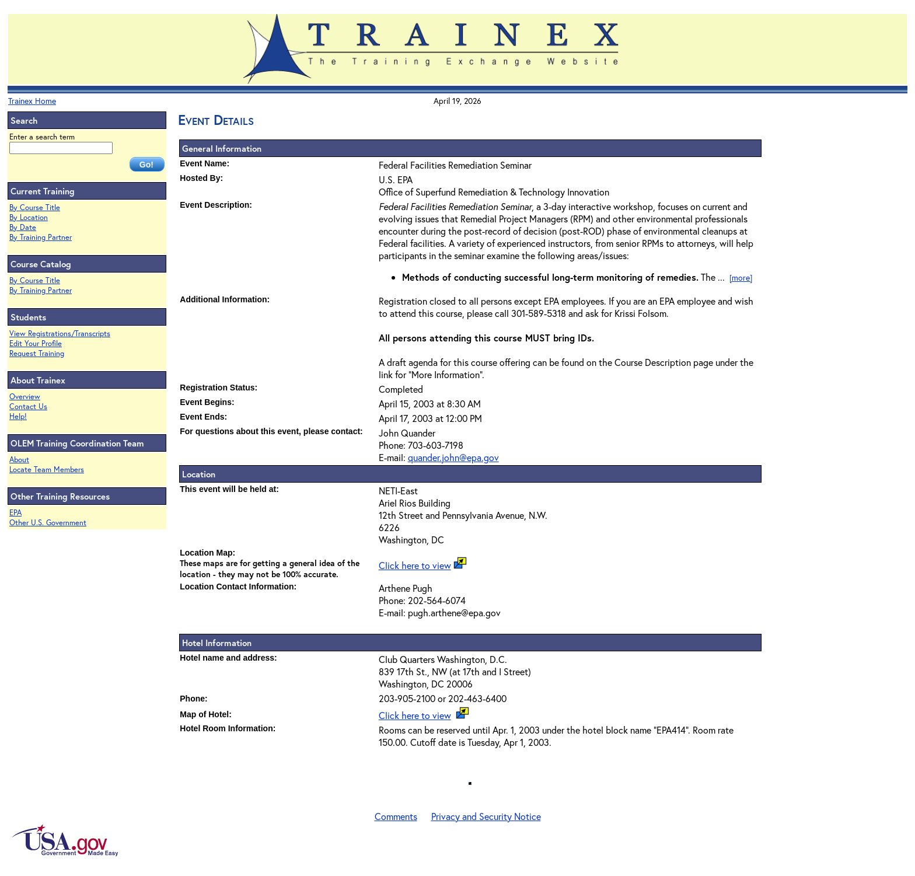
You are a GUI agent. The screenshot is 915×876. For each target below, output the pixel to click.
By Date (22, 227)
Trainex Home (32, 100)
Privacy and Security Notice (486, 816)
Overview (24, 397)
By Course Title (34, 207)
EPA (15, 513)
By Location (28, 217)
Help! (18, 416)
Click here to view (415, 565)
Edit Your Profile (35, 343)
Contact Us (28, 406)
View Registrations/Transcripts (59, 333)
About (19, 460)
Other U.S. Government (47, 523)
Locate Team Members (46, 469)
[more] (740, 277)
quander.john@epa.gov (453, 457)
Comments (396, 816)
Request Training (36, 353)
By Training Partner (40, 237)
